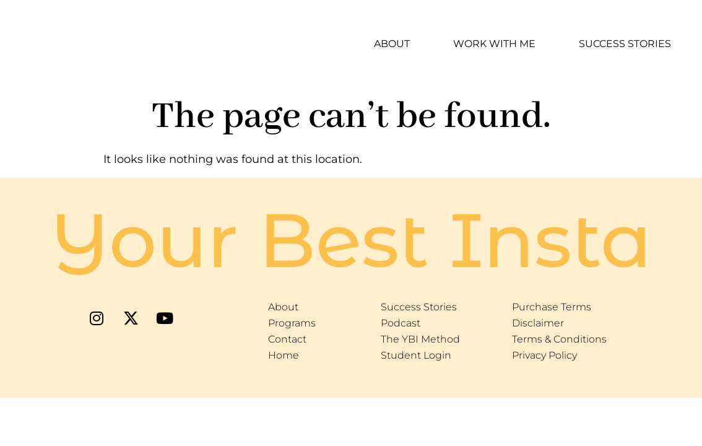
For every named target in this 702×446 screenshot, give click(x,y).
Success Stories (625, 44)
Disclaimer (538, 323)
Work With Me (494, 44)
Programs (292, 323)
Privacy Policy (544, 355)
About (392, 44)
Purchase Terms (551, 307)
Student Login (416, 355)
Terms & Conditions (559, 339)
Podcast (400, 323)
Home (283, 355)
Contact (287, 339)
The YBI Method (420, 339)
